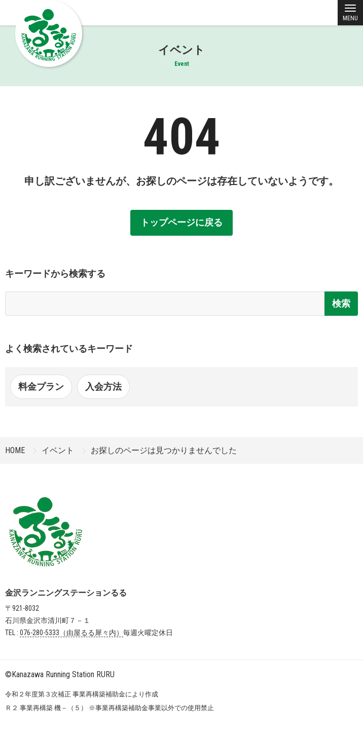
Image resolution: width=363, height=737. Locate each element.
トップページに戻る (181, 222)
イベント (58, 450)
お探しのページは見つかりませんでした (164, 450)
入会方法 (103, 386)
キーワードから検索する (55, 273)
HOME (15, 450)
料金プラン (41, 386)
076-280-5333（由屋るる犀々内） (71, 633)
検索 (341, 303)
